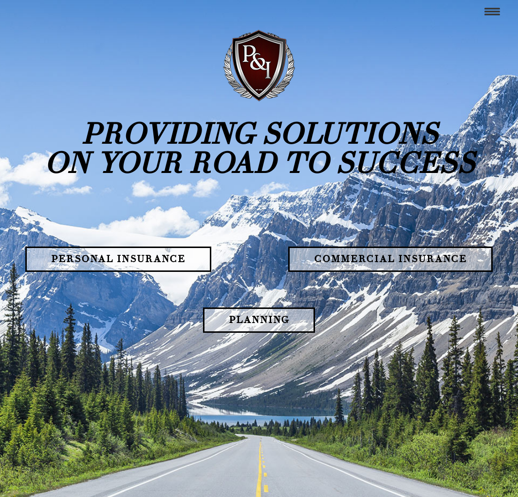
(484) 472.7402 (127, 418)
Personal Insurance (118, 259)
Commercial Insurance (390, 259)
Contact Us (123, 403)
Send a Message (116, 469)
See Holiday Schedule (125, 458)
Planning (259, 320)
